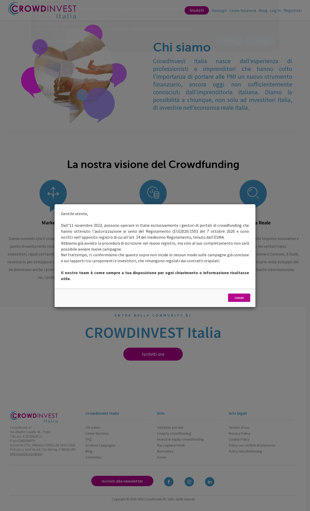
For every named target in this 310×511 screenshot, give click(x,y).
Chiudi (239, 298)
